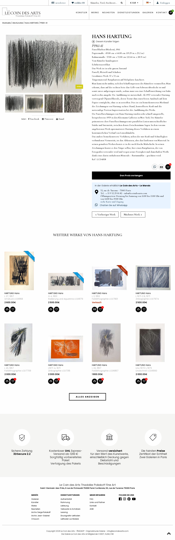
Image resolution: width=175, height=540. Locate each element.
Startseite (6, 23)
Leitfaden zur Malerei (70, 519)
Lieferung (65, 505)
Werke (95, 12)
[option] (44, 64)
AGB (92, 509)
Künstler (34, 502)
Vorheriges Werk (105, 214)
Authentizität (66, 499)
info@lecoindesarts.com (118, 531)
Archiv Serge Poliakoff (41, 512)
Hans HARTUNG (31, 23)
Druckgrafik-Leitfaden (70, 515)
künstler (81, 12)
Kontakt (161, 12)
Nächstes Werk (133, 214)
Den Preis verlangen (131, 175)
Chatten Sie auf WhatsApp (111, 205)
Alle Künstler (17, 23)
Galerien (147, 12)
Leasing (64, 512)
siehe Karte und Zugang (112, 201)
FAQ (91, 499)
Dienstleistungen (129, 12)
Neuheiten (108, 12)
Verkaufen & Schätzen (70, 509)
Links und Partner (97, 502)
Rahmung (65, 502)
